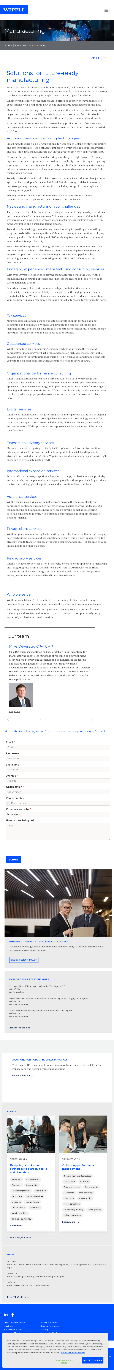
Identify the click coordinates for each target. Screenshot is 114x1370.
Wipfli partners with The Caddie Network (28, 1285)
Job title (11, 775)
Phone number (15, 798)
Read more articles (19, 1027)
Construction (32, 1185)
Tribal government (73, 1215)
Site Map (44, 1329)
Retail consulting (19, 1213)
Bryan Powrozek (20, 1004)
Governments (32, 1179)
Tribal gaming (94, 1210)
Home (8, 45)
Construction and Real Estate (77, 1176)
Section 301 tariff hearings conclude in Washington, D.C (37, 986)
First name (12, 753)
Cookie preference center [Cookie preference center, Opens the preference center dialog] (64, 1361)
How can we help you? (20, 820)
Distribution (40, 1191)
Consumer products (21, 1191)
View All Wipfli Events (19, 1237)
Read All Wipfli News (18, 1297)
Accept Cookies (92, 1360)
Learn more (16, 1225)
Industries (20, 45)
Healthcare (17, 1196)
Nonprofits (17, 1179)
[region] (55, 1350)
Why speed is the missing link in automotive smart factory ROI (41, 1010)
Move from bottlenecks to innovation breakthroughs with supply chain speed (48, 998)
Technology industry (21, 1219)
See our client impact (23, 1088)
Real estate (35, 1207)
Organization (14, 786)
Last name (12, 764)
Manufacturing (37, 45)
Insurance (16, 1202)
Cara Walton (18, 992)
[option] (50, 690)
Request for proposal (50, 1326)
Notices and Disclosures (15, 1333)
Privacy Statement (49, 1322)
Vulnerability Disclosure (51, 1333)
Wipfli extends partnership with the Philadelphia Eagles (35, 1276)
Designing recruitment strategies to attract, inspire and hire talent (28, 1169)
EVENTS (12, 1111)
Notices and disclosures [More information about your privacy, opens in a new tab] (73, 1352)
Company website (17, 809)
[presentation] (29, 847)
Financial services (35, 1196)
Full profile (14, 721)
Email (9, 742)
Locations (8, 1326)
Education (16, 1185)
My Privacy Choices (13, 1329)
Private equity (18, 1207)
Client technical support (15, 1322)
